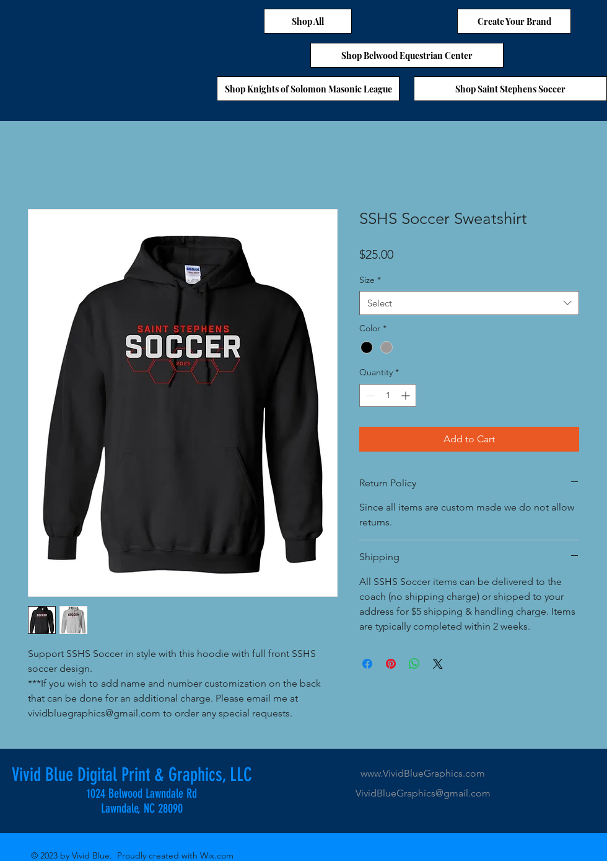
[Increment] (406, 395)
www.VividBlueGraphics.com (422, 773)
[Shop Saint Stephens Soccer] (510, 88)
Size (370, 279)
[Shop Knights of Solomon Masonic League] (308, 88)
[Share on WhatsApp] (414, 663)
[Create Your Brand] (514, 21)
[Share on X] (437, 663)
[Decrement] (369, 395)
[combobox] (469, 303)
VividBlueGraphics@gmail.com (423, 793)
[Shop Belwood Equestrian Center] (407, 55)
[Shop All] (308, 21)
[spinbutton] (388, 395)
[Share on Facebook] (367, 663)
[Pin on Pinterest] (390, 663)
